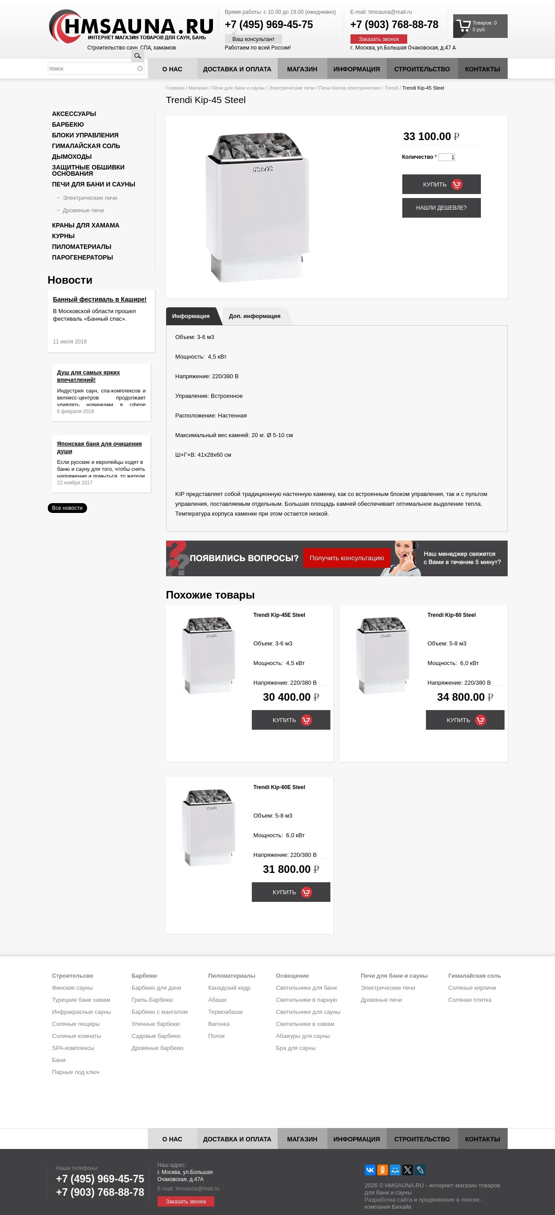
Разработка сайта (389, 1199)
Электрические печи (291, 88)
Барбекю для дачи (156, 987)
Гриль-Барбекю (152, 999)
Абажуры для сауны (303, 1036)
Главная (175, 88)
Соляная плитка (470, 999)
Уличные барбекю (156, 1024)
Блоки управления (85, 135)
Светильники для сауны (308, 1011)
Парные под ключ (76, 1072)
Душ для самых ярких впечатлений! (93, 382)
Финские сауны (72, 987)
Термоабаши (225, 1011)
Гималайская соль (86, 146)
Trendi (391, 88)
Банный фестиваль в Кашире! (100, 299)
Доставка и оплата (237, 69)
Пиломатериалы (82, 247)
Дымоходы (72, 156)
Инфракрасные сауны (81, 1011)
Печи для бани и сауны (238, 88)
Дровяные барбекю (158, 1048)
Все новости (67, 508)
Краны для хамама (86, 225)
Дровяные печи (83, 210)
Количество (419, 157)
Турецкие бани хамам (81, 999)
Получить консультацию (347, 558)
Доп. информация (254, 316)
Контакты (482, 69)
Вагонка (219, 1024)
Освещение (292, 975)
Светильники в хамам (305, 1024)
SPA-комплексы (73, 1048)
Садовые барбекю (156, 1036)
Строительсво (72, 975)
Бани (59, 1060)
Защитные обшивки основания (88, 170)
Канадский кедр (229, 987)
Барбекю (68, 124)
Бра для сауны (296, 1048)
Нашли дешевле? (441, 208)
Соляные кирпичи (472, 987)
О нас (173, 69)
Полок (216, 1036)
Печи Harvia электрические (349, 88)
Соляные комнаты (76, 1036)
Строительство (422, 69)
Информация (191, 316)
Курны (63, 236)
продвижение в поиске (449, 1199)
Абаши (217, 999)
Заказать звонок (379, 39)
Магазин (302, 69)
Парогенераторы (82, 257)
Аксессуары (74, 114)
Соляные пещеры (76, 1024)
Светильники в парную (306, 999)
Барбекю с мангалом (160, 1011)
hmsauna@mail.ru (390, 12)
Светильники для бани (306, 987)
